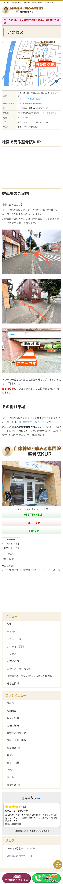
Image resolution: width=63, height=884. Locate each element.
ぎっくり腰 (13, 762)
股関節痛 (11, 710)
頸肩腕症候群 (14, 747)
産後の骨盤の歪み (16, 740)
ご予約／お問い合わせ (19, 668)
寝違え (10, 755)
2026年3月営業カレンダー (21, 856)
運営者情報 (13, 683)
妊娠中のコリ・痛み (17, 733)
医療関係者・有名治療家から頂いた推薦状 (29, 676)
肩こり (10, 777)
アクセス (11, 654)
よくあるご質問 (15, 646)
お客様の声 (13, 661)
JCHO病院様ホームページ (30, 422)
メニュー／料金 (15, 639)
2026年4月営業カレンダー (21, 848)
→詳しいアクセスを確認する (30, 98)
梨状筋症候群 (14, 784)
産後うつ (11, 703)
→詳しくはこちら (48, 112)
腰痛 (9, 770)
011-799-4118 (23, 117)
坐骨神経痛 (13, 718)
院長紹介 (11, 631)
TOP (9, 624)
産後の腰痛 (13, 725)
